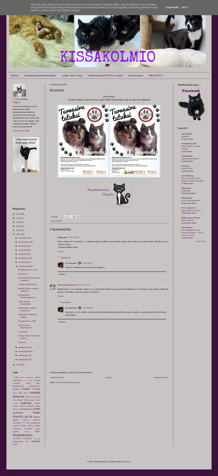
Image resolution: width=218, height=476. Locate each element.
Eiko (20, 393)
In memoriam (135, 75)
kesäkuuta (23, 262)
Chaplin (59, 221)
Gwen (15, 403)
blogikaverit (18, 386)
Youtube (35, 441)
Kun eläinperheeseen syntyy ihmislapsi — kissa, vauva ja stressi (192, 232)
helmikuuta (24, 355)
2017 (18, 226)
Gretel (37, 400)
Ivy (18, 409)
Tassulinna (186, 134)
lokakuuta (23, 246)
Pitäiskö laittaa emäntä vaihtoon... (28, 289)
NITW (23, 423)
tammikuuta (24, 359)
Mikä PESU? (156, 75)
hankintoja (26, 403)
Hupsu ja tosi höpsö (191, 217)
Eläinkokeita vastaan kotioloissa (27, 309)
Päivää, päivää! (187, 220)
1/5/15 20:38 (73, 237)
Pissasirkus (187, 227)
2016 (18, 230)
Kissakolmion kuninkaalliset (40, 75)
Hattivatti (30, 406)
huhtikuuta (24, 347)
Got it (185, 7)
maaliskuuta (24, 351)
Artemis (37, 380)
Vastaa (60, 251)
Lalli (25, 416)
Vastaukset (65, 257)
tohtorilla (27, 438)
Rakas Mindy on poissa (191, 210)
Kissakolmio (71, 263)
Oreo (28, 423)
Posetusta (22, 274)
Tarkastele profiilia (21, 130)
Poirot (16, 425)
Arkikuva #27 (187, 168)
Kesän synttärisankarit (191, 200)
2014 (18, 364)
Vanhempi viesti (161, 377)
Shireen (26, 432)
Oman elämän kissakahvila (24, 302)
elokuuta (23, 254)
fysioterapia (29, 400)
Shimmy (16, 431)
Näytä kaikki (201, 241)
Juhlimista (185, 136)
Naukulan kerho (188, 143)
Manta (15, 420)
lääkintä (36, 417)
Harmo (15, 406)
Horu (15, 409)
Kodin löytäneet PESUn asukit (105, 75)
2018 (18, 222)
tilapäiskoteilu (23, 435)
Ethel (27, 397)
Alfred (37, 377)
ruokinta (28, 428)
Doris (15, 393)
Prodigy (23, 426)
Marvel (26, 420)
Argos (30, 380)
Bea (38, 383)
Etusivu (108, 377)
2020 (18, 214)
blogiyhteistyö (34, 386)
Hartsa (22, 406)
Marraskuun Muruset (67, 285)
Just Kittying (187, 175)
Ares (24, 380)
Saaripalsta (186, 156)
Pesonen (185, 166)
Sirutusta (22, 342)
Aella (22, 377)
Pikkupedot (186, 198)
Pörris (37, 425)
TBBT (37, 431)
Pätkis (30, 426)
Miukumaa (186, 188)
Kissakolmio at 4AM (27, 321)
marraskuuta (24, 242)
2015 (18, 234)
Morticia (36, 420)
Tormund (37, 438)
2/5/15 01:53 (87, 308)
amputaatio (17, 380)
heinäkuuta (24, 258)
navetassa (17, 423)
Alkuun (15, 75)
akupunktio (29, 377)
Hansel (37, 403)
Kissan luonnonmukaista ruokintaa (29, 278)
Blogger (126, 461)
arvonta (16, 383)
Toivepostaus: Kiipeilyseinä (25, 326)
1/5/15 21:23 (87, 263)
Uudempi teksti (57, 377)
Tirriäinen (17, 438)
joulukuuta (24, 238)
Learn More (172, 7)
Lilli (30, 416)
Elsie (26, 393)
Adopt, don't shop (72, 75)
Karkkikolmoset (27, 409)
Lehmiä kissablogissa (27, 284)
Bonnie (16, 389)
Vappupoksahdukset (190, 158)
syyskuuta (23, 250)
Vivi (27, 441)
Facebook (22, 331)
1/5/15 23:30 (84, 285)
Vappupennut (18, 441)
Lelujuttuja (185, 191)
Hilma (37, 406)
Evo (31, 397)
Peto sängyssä (188, 208)
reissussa (17, 428)
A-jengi (16, 377)
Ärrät (15, 444)
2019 (18, 218)
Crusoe (36, 389)
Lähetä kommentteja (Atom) (67, 382)
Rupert (37, 429)
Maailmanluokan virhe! (28, 270)
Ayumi (28, 383)
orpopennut (35, 423)
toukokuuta (24, 266)
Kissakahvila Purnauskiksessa (26, 296)
